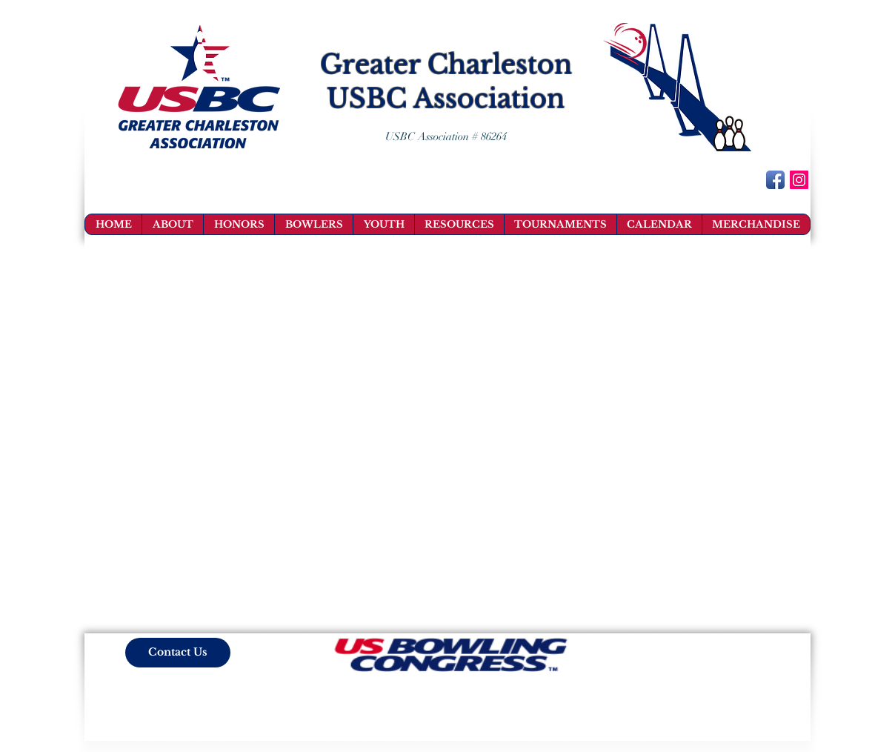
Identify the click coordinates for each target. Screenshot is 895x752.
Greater (370, 64)
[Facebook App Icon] (775, 180)
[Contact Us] (177, 652)
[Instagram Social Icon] (799, 180)
